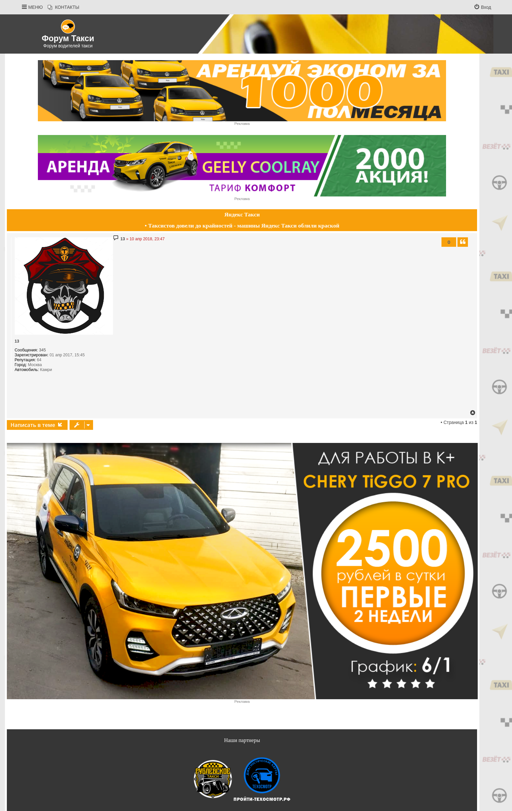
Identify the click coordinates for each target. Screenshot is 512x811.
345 (42, 350)
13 (17, 341)
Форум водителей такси (68, 45)
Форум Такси (68, 38)
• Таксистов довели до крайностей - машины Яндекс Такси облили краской (242, 225)
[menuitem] (63, 7)
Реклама (242, 123)
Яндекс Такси (242, 214)
